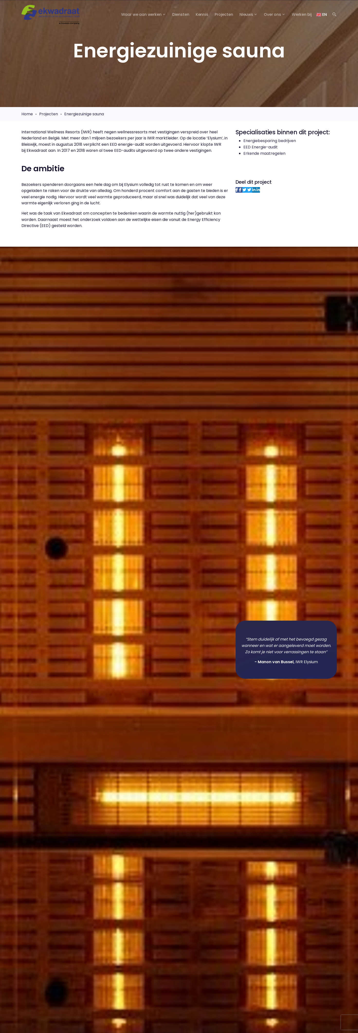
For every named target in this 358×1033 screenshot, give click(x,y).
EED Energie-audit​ (260, 147)
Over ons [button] (272, 14)
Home (27, 114)
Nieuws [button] (246, 14)
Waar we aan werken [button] (141, 14)
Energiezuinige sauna (84, 114)
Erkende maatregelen (264, 153)
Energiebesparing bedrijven (269, 141)
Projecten (48, 114)
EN (321, 14)
